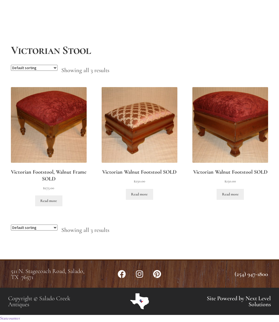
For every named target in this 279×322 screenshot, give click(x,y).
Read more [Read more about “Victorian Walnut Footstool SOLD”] (139, 194)
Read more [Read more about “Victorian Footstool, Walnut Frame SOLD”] (48, 200)
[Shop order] (34, 68)
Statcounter (10, 318)
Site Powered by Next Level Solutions (239, 301)
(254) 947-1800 (251, 274)
